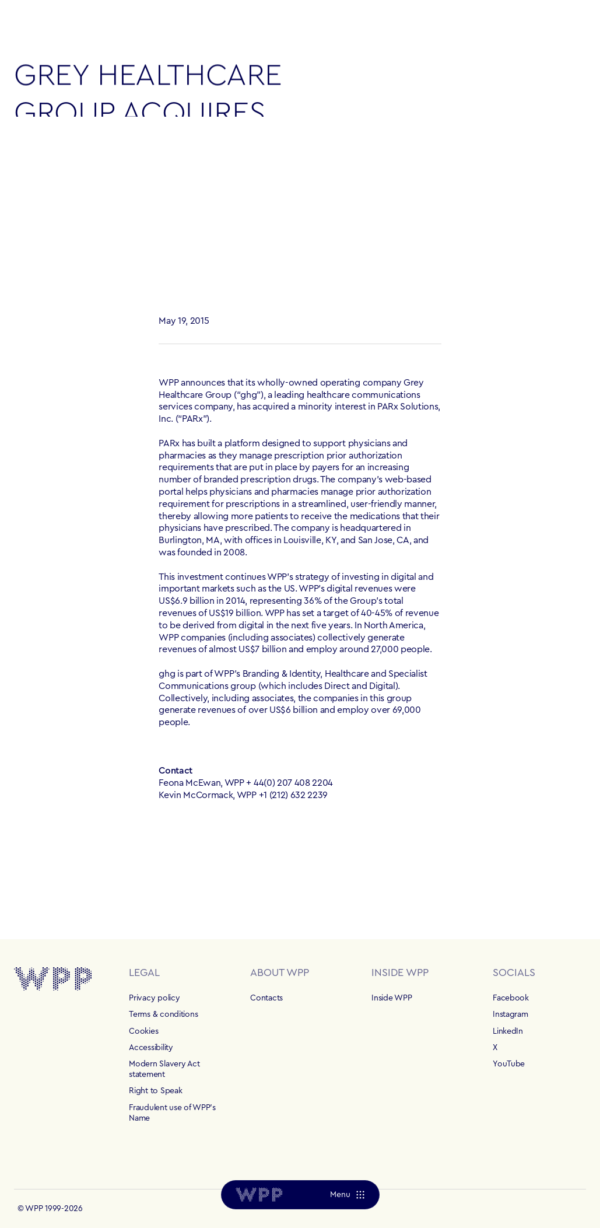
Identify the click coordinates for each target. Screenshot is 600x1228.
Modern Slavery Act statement (164, 1069)
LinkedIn (508, 1031)
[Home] (259, 1195)
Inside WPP (391, 998)
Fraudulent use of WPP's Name (172, 1113)
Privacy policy (154, 998)
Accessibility (151, 1048)
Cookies (143, 1031)
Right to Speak (155, 1091)
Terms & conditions (163, 1014)
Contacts (266, 998)
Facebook (511, 998)
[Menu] (346, 1195)
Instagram (510, 1014)
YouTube (509, 1064)
